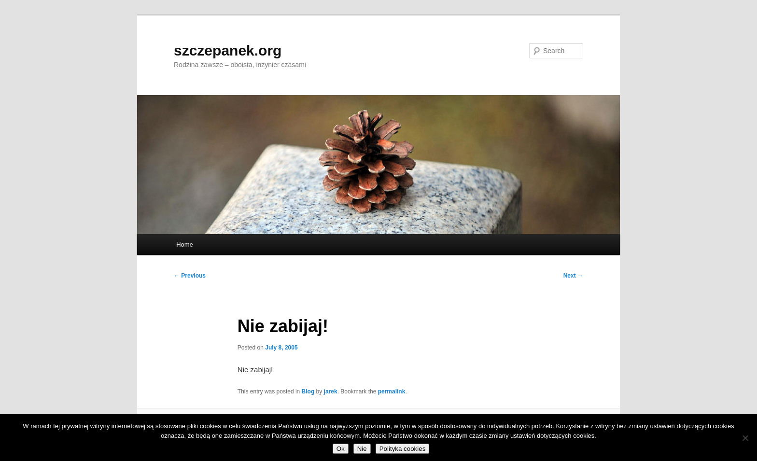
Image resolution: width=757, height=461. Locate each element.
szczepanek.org (227, 50)
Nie (362, 448)
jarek (330, 391)
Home (184, 244)
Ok (340, 448)
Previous (190, 275)
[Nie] (745, 438)
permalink (392, 391)
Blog (308, 391)
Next (573, 275)
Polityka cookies (402, 448)
